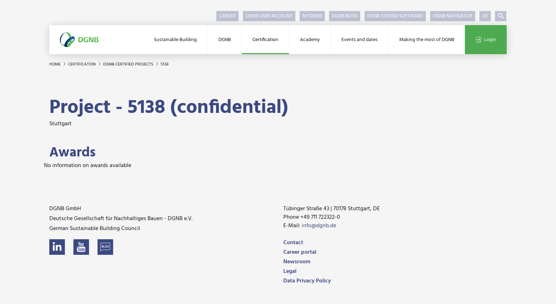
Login (486, 40)
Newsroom (296, 261)
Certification (265, 40)
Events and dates (359, 40)
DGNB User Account (269, 16)
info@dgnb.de (319, 225)
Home (55, 64)
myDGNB (312, 16)
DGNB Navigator (452, 16)
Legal (289, 271)
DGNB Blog (344, 16)
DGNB (224, 40)
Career (227, 16)
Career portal (299, 252)
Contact (293, 242)
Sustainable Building (175, 40)
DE (485, 16)
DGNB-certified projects (128, 64)
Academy (310, 40)
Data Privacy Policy (307, 281)
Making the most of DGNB (426, 40)
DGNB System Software (395, 16)
